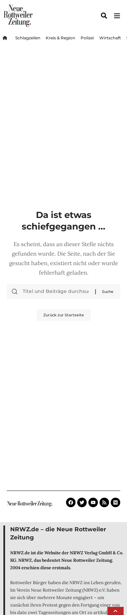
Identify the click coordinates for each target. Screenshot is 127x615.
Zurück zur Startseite (63, 315)
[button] (115, 611)
